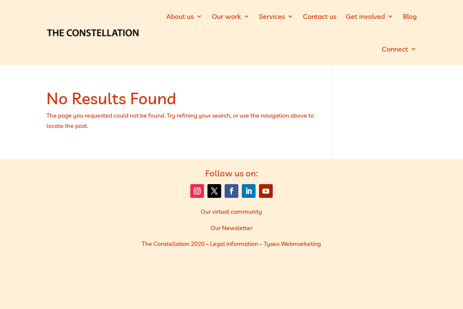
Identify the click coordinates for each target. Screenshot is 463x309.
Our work (226, 16)
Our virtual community (231, 211)
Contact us (319, 16)
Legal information (234, 244)
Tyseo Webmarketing (292, 244)
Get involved (365, 16)
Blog (410, 16)
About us (180, 16)
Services (272, 16)
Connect (395, 49)
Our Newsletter (231, 228)
